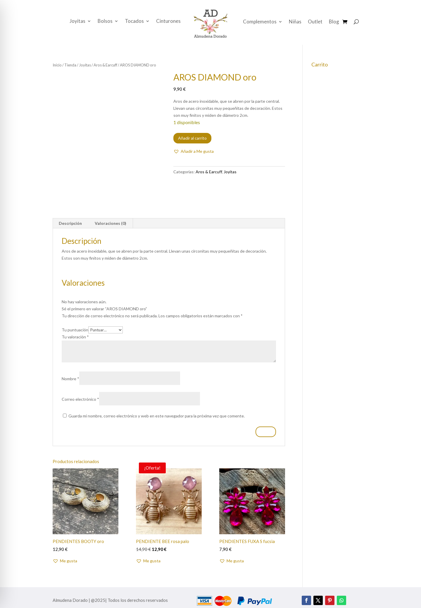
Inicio (57, 65)
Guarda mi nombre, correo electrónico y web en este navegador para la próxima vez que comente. (156, 415)
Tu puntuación (75, 329)
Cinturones (168, 21)
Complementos (260, 22)
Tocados (134, 21)
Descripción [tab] (70, 223)
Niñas (295, 22)
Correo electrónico (80, 399)
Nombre (70, 378)
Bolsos (105, 21)
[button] (193, 151)
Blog (334, 22)
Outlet (315, 22)
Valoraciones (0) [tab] (110, 223)
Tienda (70, 65)
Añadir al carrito (192, 138)
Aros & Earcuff (105, 65)
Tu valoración (75, 336)
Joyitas (77, 21)
